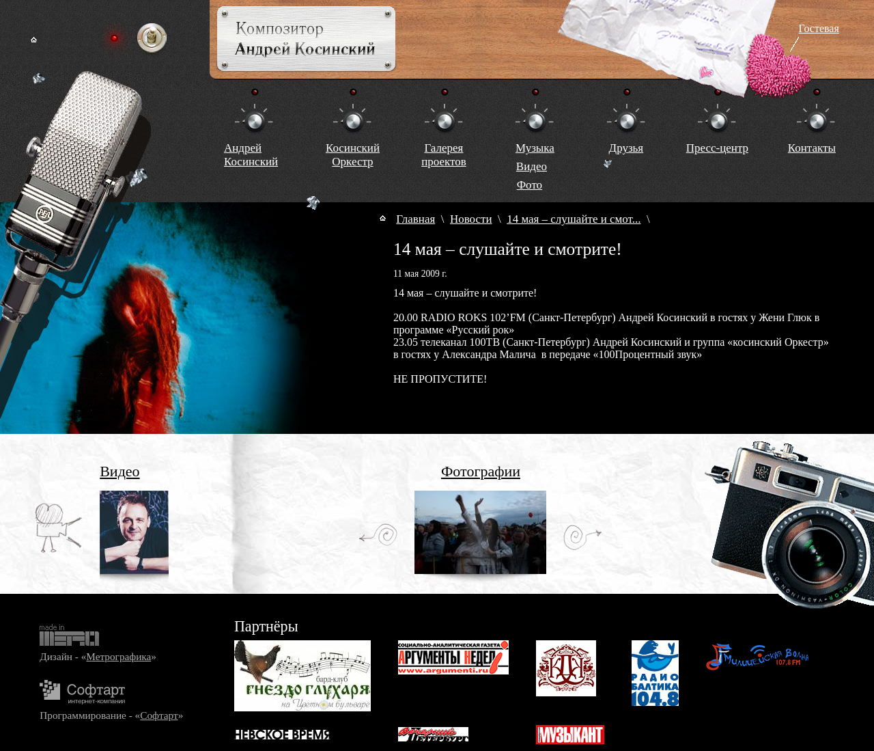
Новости (471, 219)
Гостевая (819, 28)
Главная (415, 219)
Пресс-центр (717, 147)
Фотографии (480, 471)
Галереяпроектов (443, 154)
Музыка (535, 147)
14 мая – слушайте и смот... (573, 219)
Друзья (626, 147)
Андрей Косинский (251, 154)
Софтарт (159, 715)
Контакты (812, 147)
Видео (531, 166)
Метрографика (118, 656)
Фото (529, 184)
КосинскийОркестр (353, 154)
